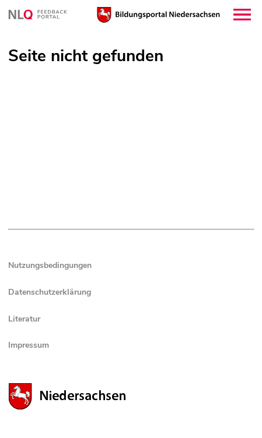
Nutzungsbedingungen (50, 265)
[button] (242, 14)
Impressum (28, 345)
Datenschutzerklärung (49, 292)
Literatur (24, 318)
